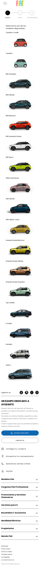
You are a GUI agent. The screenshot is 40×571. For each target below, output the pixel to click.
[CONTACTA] (20, 440)
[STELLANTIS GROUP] (6, 554)
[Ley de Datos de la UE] (7, 560)
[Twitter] (26, 392)
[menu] (5, 3)
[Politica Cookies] (6, 551)
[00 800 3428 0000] (20, 433)
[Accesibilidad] (5, 557)
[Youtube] (31, 392)
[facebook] (21, 392)
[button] (19, 479)
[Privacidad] (4, 546)
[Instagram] (37, 392)
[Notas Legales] (5, 549)
